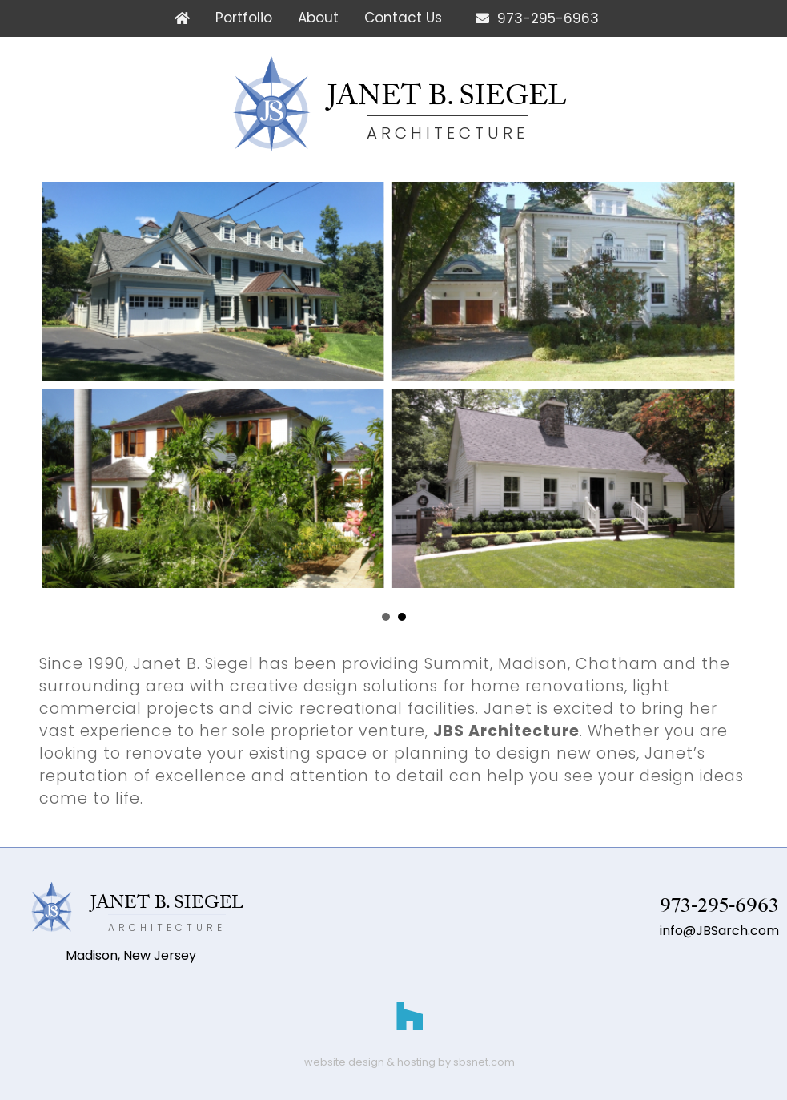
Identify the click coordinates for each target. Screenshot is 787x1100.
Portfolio (243, 17)
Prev (76, 618)
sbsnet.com (484, 1062)
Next (711, 618)
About (318, 17)
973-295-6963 (533, 18)
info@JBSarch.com (719, 930)
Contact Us (403, 17)
